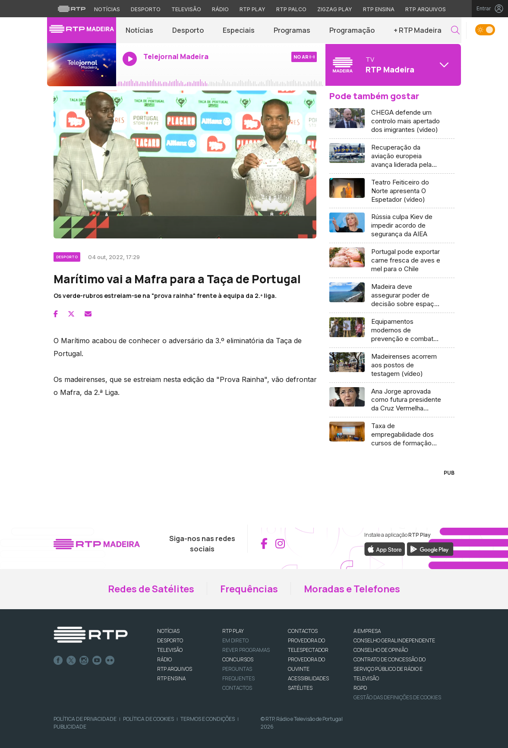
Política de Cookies (148, 719)
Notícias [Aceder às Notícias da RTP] (107, 9)
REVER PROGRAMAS (246, 650)
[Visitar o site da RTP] (71, 8)
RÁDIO (164, 659)
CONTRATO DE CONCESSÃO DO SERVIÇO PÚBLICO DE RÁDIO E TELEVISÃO (389, 669)
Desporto (188, 30)
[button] (455, 30)
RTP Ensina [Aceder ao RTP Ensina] (378, 9)
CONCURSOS (237, 659)
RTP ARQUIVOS (174, 669)
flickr (110, 660)
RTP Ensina (171, 678)
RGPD (360, 688)
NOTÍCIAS (168, 631)
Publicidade (70, 726)
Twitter (71, 660)
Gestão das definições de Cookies (397, 697)
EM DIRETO (235, 640)
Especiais (239, 30)
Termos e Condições (207, 719)
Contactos (237, 688)
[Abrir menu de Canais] (392, 64)
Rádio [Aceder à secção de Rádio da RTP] (220, 9)
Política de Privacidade (85, 719)
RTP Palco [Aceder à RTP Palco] (291, 9)
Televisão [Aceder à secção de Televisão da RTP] (186, 9)
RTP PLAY (233, 631)
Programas (292, 30)
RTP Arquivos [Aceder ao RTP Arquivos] (425, 9)
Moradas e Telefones (352, 588)
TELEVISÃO (170, 650)
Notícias (139, 30)
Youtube (97, 660)
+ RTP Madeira (418, 30)
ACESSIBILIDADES (308, 678)
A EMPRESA (367, 631)
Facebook (58, 660)
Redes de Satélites (151, 588)
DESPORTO (170, 640)
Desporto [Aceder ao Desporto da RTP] (146, 9)
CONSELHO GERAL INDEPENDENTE (394, 640)
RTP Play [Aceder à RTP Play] (252, 9)
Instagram (84, 660)
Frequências (249, 588)
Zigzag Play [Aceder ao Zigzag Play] (334, 9)
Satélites (300, 688)
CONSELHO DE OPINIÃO (380, 650)
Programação (352, 30)
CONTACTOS (303, 631)
